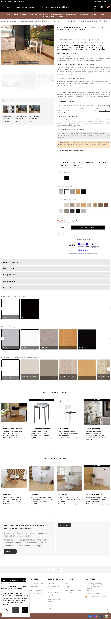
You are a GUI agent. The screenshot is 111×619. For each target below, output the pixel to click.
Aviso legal (52, 583)
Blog (67, 587)
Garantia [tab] (8, 281)
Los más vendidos (35, 593)
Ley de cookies (53, 592)
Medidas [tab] (7, 268)
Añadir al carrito (89, 227)
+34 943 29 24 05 (94, 593)
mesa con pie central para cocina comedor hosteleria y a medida (69, 499)
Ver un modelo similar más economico (70, 150)
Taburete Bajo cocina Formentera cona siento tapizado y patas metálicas (41, 433)
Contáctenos (52, 605)
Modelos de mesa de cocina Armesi (84, 146)
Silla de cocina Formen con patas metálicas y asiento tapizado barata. (68, 433)
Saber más (10, 551)
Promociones (34, 587)
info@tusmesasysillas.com (97, 597)
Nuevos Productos (35, 590)
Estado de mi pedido (36, 583)
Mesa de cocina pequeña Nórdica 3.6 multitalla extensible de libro (12, 433)
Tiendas (50, 608)
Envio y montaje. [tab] (12, 262)
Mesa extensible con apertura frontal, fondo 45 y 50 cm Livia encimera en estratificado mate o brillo (96, 434)
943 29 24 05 (7, 8)
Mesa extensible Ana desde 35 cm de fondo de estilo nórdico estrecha (96, 499)
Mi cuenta (70, 579)
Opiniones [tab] (8, 275)
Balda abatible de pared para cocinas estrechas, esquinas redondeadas (12, 499)
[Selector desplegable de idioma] (106, 1)
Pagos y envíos (53, 596)
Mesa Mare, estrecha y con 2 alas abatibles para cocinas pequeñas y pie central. (41, 499)
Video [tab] (6, 287)
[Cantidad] (66, 228)
